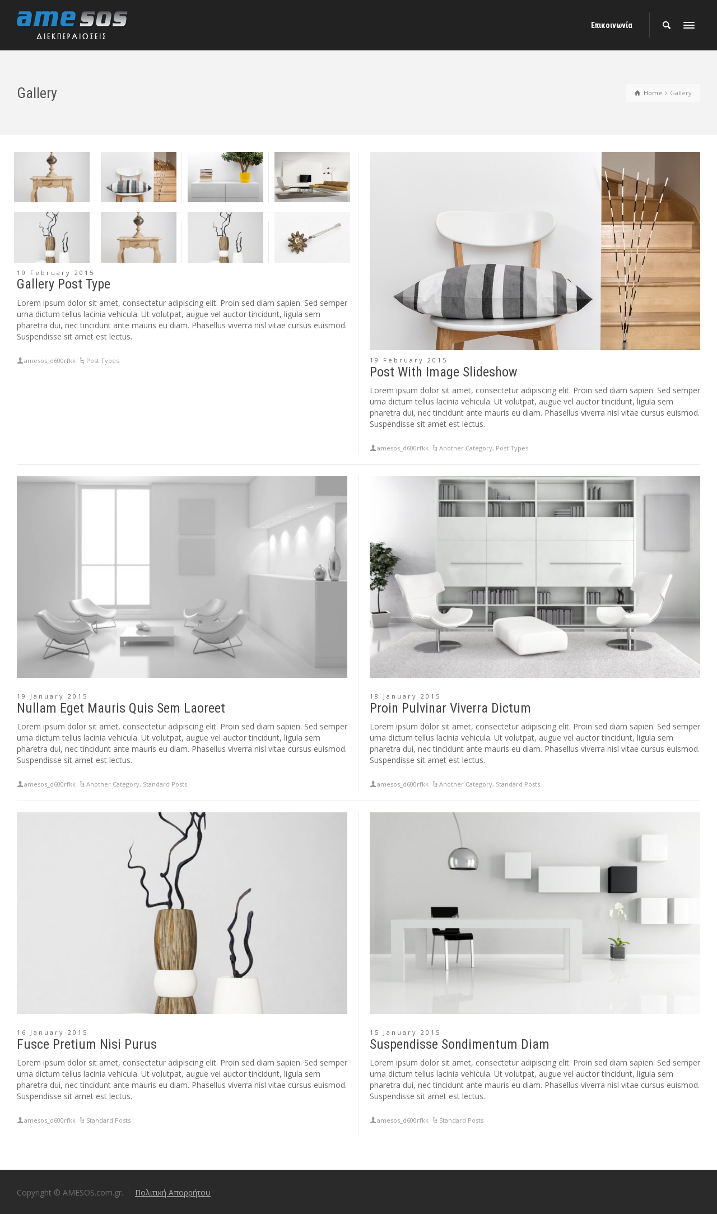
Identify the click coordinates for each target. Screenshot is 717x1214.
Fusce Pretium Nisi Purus (87, 1044)
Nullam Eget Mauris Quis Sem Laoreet (121, 708)
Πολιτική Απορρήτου (173, 1192)
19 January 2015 (52, 696)
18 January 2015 (405, 696)
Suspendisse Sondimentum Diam (460, 1044)
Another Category (465, 448)
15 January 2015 (405, 1032)
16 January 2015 (52, 1032)
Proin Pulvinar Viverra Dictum (450, 708)
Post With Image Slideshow (444, 372)
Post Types (102, 360)
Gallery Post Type (63, 284)
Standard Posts (165, 784)
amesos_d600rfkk (50, 360)
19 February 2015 (56, 272)
